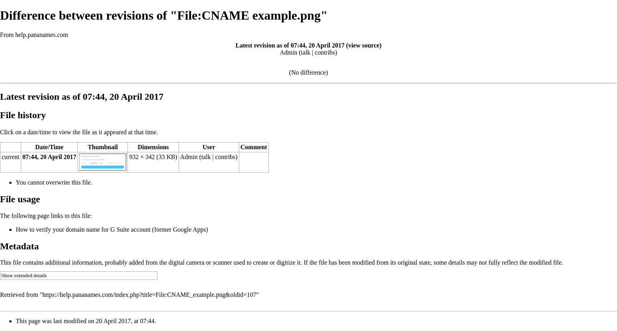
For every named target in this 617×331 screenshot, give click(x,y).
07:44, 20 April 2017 (49, 157)
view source (363, 45)
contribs (325, 52)
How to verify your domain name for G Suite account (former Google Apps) (112, 229)
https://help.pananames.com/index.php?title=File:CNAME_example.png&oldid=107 (149, 294)
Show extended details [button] (24, 275)
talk (305, 52)
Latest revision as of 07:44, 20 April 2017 (290, 45)
